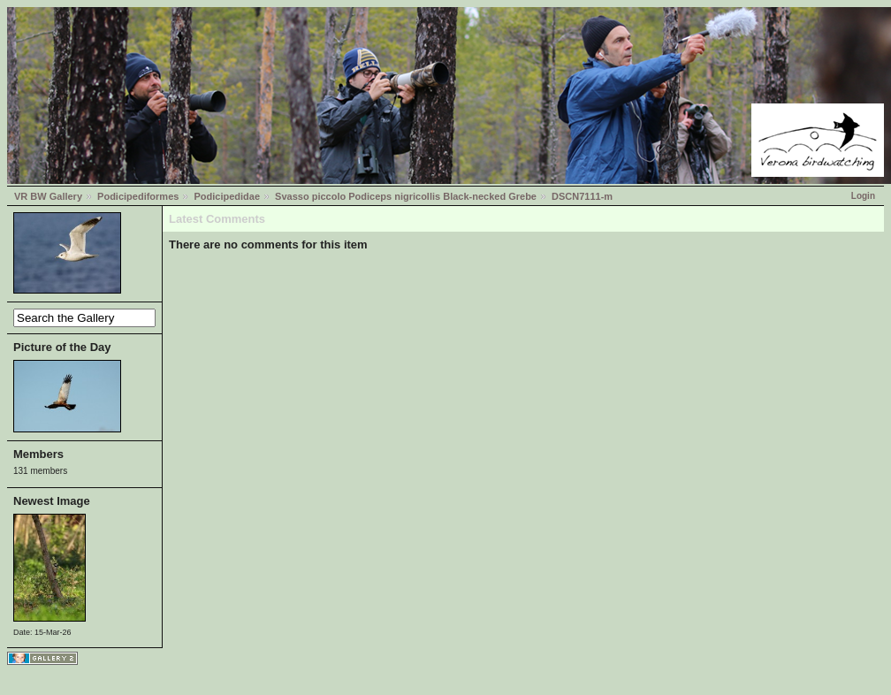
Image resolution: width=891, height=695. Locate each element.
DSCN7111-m (582, 196)
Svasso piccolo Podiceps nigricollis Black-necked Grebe (406, 196)
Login (863, 196)
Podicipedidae (227, 196)
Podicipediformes (138, 196)
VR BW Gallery (48, 196)
